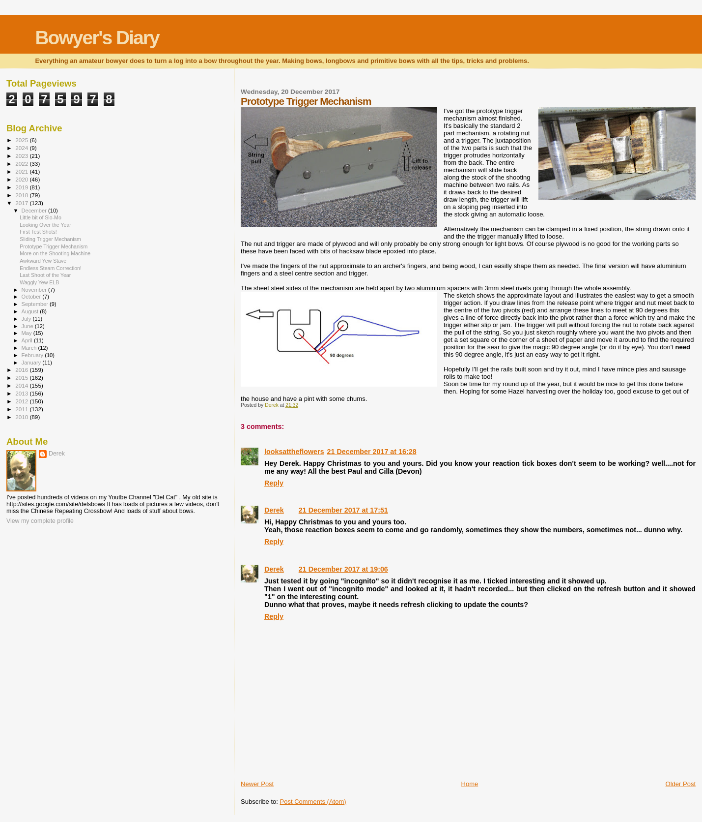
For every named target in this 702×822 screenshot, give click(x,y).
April (28, 340)
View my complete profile (40, 521)
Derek (274, 510)
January (32, 362)
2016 (22, 369)
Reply (273, 483)
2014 (22, 385)
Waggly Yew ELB (39, 282)
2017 (22, 203)
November (35, 290)
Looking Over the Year (45, 225)
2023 (22, 155)
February (33, 355)
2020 (22, 179)
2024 (22, 148)
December (35, 210)
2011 (22, 409)
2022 (22, 163)
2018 (22, 195)
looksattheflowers (294, 452)
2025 (22, 140)
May (27, 333)
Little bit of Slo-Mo (40, 217)
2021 (22, 171)
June (28, 326)
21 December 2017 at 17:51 (343, 510)
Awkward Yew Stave (43, 261)
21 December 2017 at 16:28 (372, 452)
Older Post (681, 784)
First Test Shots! (38, 232)
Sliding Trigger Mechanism (50, 239)
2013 (22, 393)
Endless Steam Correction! (51, 268)
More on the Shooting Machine (55, 253)
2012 (22, 401)
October (32, 297)
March (30, 348)
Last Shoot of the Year (45, 275)
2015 (22, 377)
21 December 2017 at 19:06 (343, 569)
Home (469, 784)
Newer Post (257, 784)
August (31, 311)
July (27, 319)
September (36, 304)
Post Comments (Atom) (313, 801)
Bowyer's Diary (97, 37)
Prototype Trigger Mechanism (53, 246)
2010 (22, 417)
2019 (22, 187)
